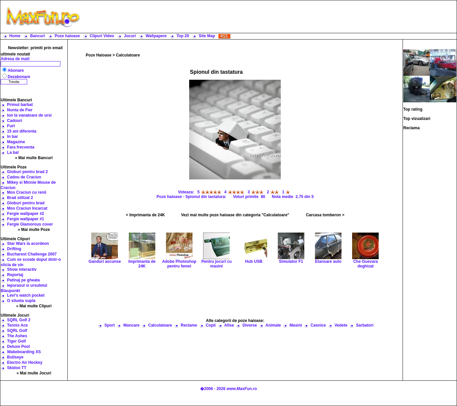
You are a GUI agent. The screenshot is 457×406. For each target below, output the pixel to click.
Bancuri (37, 36)
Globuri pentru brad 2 (27, 171)
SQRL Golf (17, 330)
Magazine (16, 142)
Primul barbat (20, 104)
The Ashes (17, 336)
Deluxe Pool (18, 346)
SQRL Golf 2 (18, 320)
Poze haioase (67, 36)
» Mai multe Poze (34, 229)
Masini (295, 325)
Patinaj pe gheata (23, 280)
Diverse (250, 325)
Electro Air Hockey (24, 362)
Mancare (131, 325)
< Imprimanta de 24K (145, 215)
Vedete (341, 325)
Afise (229, 325)
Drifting (14, 249)
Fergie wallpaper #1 (25, 219)
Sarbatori (365, 325)
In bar (12, 136)
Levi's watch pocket (25, 295)
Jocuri (130, 36)
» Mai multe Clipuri (34, 306)
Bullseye (15, 357)
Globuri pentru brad (25, 203)
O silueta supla (21, 300)
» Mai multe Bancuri (33, 157)
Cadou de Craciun (24, 177)
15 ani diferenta (21, 131)
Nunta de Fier (20, 110)
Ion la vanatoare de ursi (29, 115)
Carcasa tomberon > (325, 215)
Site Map (207, 36)
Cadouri (14, 120)
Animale (273, 325)
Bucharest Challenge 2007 (31, 254)
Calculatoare (128, 55)
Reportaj (15, 274)
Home (14, 36)
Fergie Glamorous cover (30, 224)
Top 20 (183, 36)
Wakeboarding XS (24, 352)
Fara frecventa (20, 147)
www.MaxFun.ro (241, 388)
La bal (13, 152)
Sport (109, 325)
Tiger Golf (16, 341)
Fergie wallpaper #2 (25, 213)
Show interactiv (22, 269)
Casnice (318, 325)
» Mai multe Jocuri (34, 373)
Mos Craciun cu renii (26, 192)
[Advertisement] (270, 17)
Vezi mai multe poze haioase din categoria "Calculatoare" (235, 215)
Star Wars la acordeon (28, 243)
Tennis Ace (17, 325)
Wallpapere (156, 36)
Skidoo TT (16, 367)
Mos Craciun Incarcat (27, 208)
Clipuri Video (102, 36)
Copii (211, 325)
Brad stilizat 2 (20, 197)
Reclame (189, 325)
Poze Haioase (98, 55)
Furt (11, 126)
